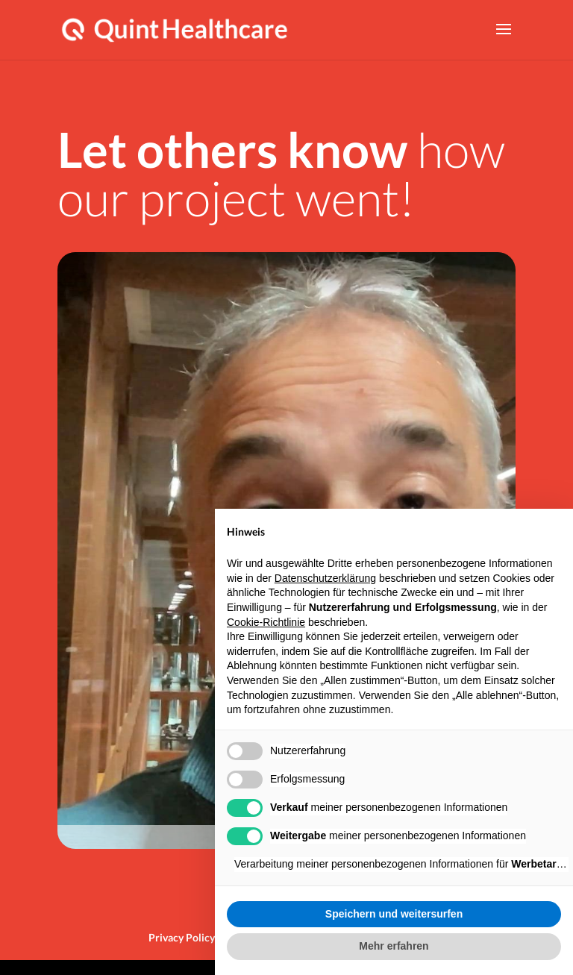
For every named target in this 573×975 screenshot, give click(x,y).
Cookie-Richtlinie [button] (266, 622)
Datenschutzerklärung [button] (325, 578)
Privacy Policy (181, 937)
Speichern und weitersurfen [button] (394, 914)
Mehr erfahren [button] (393, 946)
